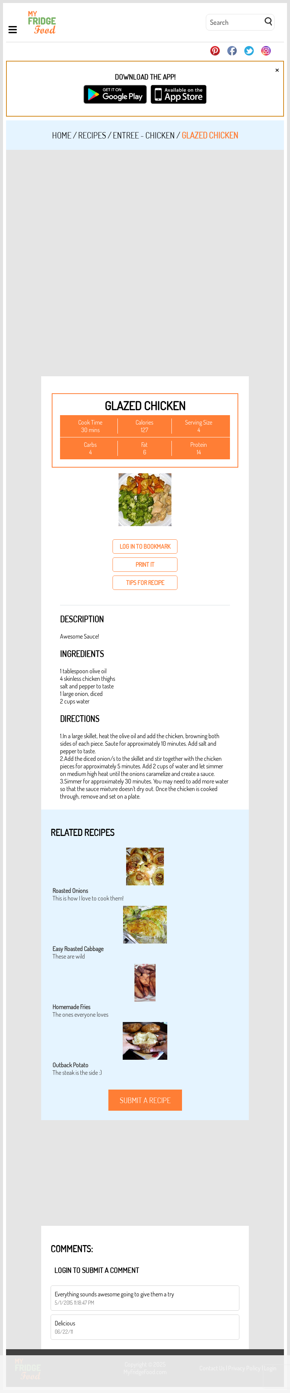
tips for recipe (145, 582)
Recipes (92, 135)
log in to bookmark (145, 546)
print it (145, 564)
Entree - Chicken (144, 135)
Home (61, 135)
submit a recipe (145, 1100)
